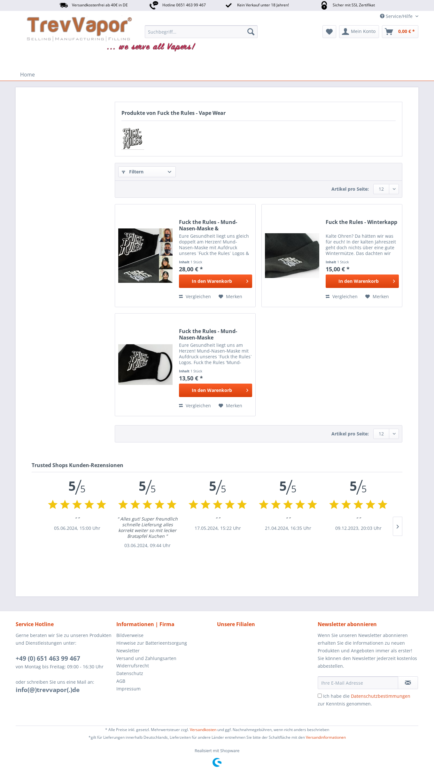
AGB (120, 681)
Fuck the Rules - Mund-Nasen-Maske (208, 334)
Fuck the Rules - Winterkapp (361, 222)
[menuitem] (201, 31)
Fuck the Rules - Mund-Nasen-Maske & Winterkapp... (208, 225)
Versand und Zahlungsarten (146, 658)
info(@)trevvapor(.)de (48, 690)
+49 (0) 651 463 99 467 (48, 658)
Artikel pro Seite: (350, 189)
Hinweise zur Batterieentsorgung (151, 643)
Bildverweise (129, 635)
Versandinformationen (326, 737)
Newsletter (128, 651)
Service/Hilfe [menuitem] (397, 16)
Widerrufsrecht (132, 666)
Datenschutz (129, 673)
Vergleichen (195, 296)
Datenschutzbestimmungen (380, 696)
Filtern (132, 172)
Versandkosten (203, 729)
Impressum (128, 689)
